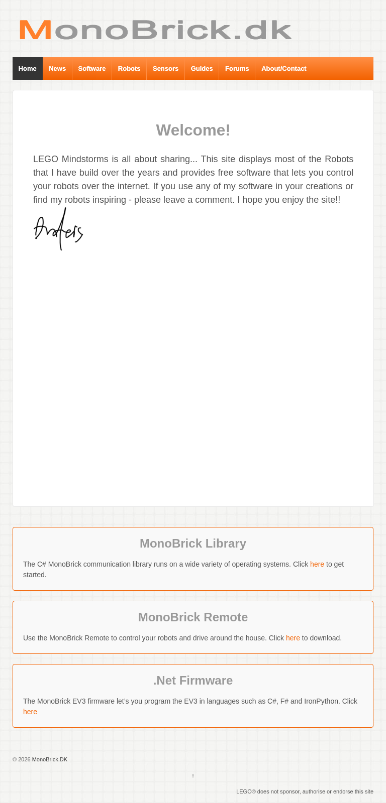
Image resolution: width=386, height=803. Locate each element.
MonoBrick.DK (49, 759)
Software (92, 68)
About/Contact (284, 68)
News (57, 68)
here (317, 564)
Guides (202, 68)
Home (28, 68)
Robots (129, 68)
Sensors (165, 68)
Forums (237, 68)
